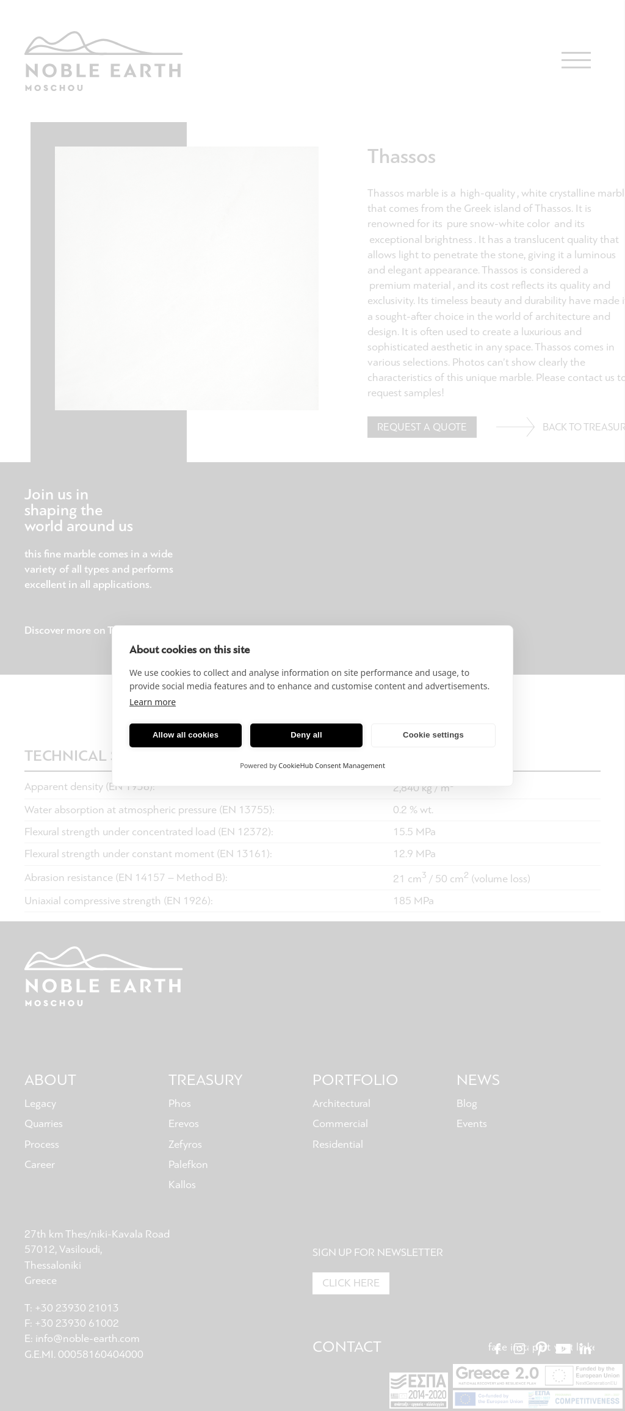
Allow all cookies (186, 734)
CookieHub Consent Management (331, 765)
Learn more (152, 702)
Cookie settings (433, 734)
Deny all (306, 734)
